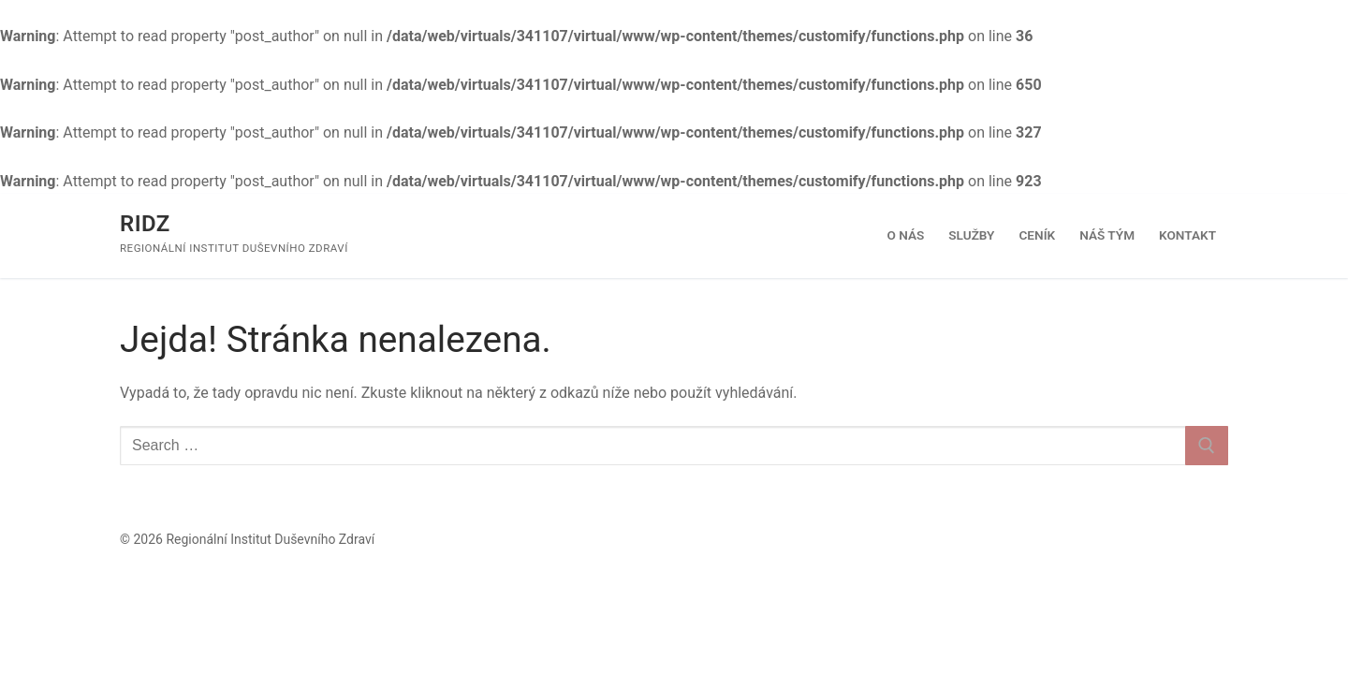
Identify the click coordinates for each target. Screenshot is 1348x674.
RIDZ (145, 224)
